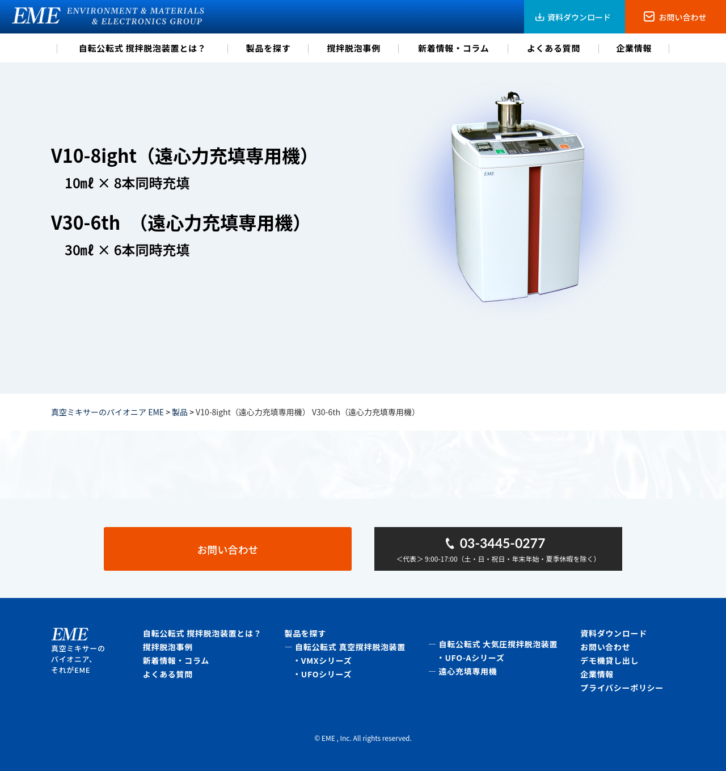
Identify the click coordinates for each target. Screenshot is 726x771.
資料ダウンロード (579, 17)
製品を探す (268, 48)
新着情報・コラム (453, 48)
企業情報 (634, 48)
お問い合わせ (683, 17)
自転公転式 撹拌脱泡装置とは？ (142, 48)
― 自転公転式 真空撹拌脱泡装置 (345, 646)
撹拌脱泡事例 (354, 48)
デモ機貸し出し (609, 660)
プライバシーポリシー (622, 687)
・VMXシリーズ (318, 660)
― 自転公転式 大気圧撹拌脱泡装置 (493, 644)
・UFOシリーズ (318, 674)
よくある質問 (554, 48)
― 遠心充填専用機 (462, 671)
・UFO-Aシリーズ (466, 657)
